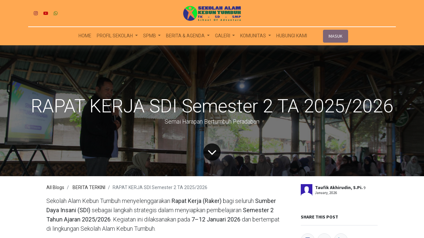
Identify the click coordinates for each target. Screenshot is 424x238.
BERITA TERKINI (89, 187)
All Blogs (55, 187)
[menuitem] (85, 36)
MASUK (336, 36)
